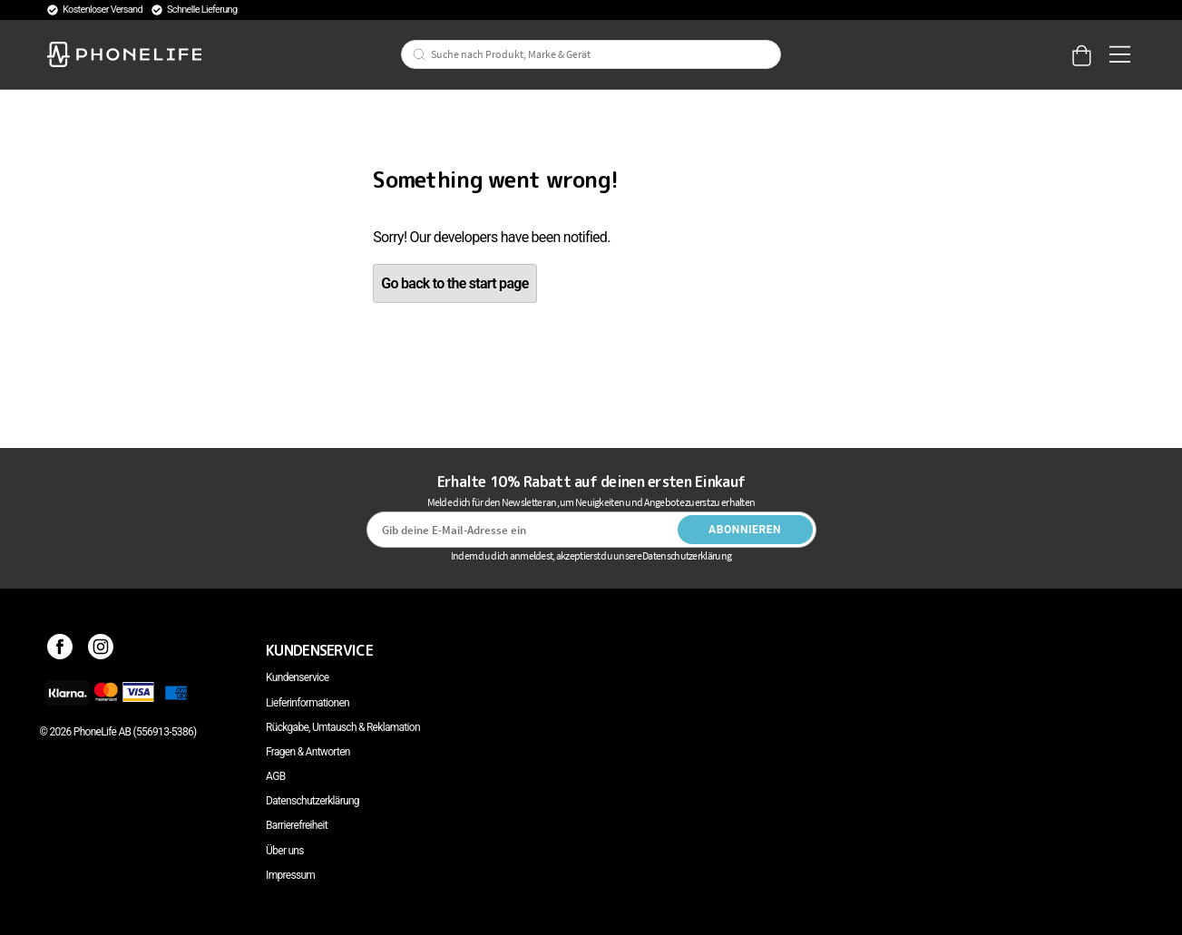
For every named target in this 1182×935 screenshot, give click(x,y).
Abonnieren (744, 529)
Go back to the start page (454, 283)
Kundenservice (297, 677)
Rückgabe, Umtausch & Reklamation (343, 727)
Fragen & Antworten (308, 751)
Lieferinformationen (307, 702)
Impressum (290, 875)
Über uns (285, 850)
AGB (275, 776)
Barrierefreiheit (296, 825)
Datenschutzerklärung (312, 800)
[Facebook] (60, 650)
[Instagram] (101, 650)
